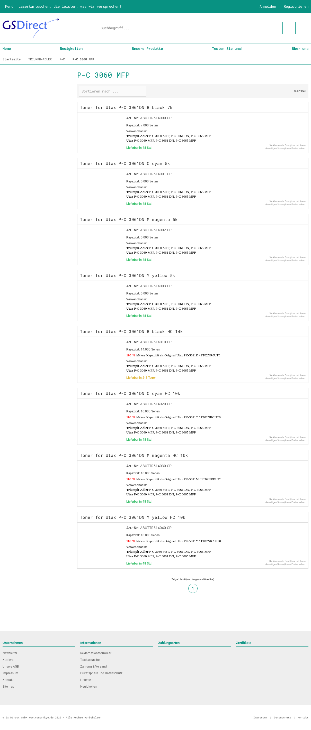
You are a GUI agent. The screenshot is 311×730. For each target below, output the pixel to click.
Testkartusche (90, 660)
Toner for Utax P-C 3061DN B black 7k (126, 107)
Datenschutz (282, 717)
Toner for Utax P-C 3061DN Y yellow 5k (127, 275)
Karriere (8, 660)
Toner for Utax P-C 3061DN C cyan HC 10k (130, 393)
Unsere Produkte (147, 48)
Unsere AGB (11, 666)
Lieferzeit (86, 680)
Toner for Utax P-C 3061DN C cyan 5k (125, 163)
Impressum (10, 673)
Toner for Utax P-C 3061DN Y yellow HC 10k (132, 517)
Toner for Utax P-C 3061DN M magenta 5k (129, 219)
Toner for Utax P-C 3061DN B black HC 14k (131, 331)
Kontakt (8, 680)
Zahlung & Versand (93, 666)
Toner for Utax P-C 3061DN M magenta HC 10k (134, 455)
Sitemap (8, 686)
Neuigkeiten (71, 48)
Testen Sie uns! (227, 48)
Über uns (300, 48)
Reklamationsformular (95, 653)
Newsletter (10, 653)
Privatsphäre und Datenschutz (101, 673)
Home (7, 48)
